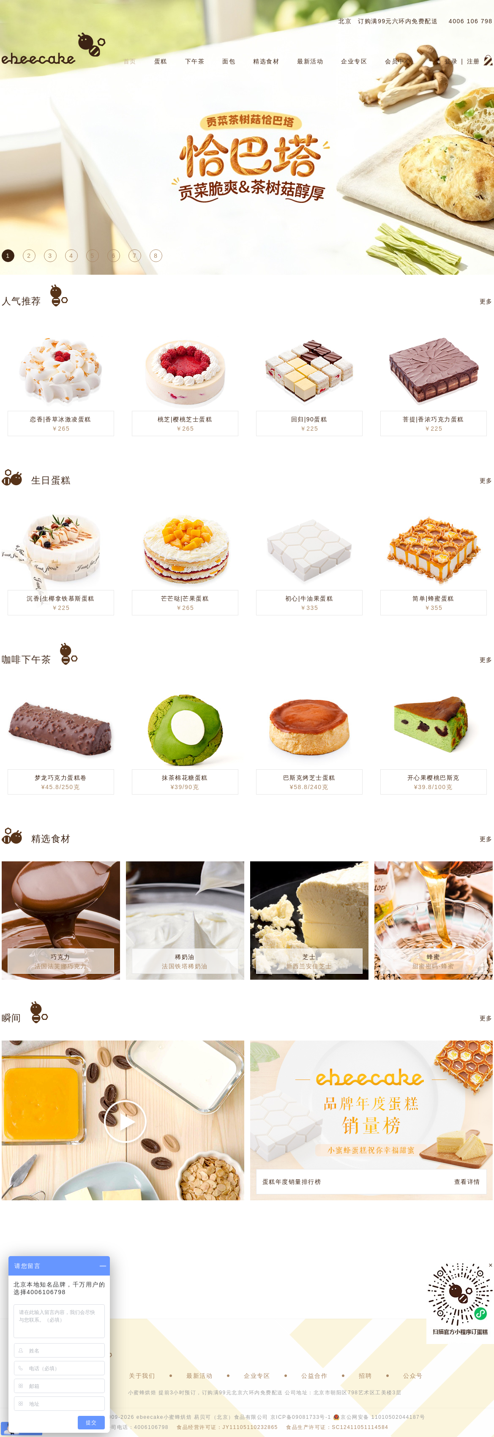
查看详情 (467, 1181)
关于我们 (142, 1375)
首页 (129, 61)
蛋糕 (160, 61)
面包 (228, 61)
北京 (345, 21)
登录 (451, 61)
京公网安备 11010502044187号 (383, 1417)
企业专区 (354, 61)
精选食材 (266, 61)
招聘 (365, 1375)
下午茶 (195, 61)
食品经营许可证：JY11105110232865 (227, 1427)
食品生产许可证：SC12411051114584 (337, 1427)
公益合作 (314, 1375)
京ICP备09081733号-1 (300, 1417)
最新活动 (310, 61)
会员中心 (398, 61)
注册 (473, 61)
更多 (486, 301)
